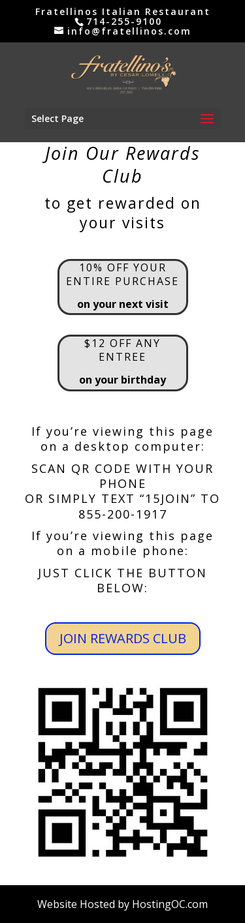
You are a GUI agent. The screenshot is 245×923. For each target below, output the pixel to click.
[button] (207, 119)
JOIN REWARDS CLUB (122, 638)
